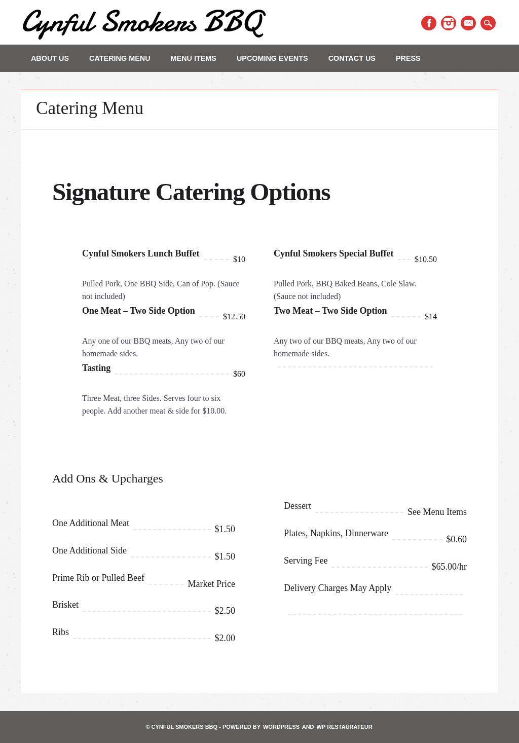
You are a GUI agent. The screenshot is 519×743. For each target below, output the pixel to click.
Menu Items (193, 58)
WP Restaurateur (345, 727)
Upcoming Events (272, 58)
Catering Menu (119, 58)
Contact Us (352, 58)
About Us (50, 58)
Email (468, 23)
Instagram (448, 23)
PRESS (408, 58)
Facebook (428, 23)
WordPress (281, 727)
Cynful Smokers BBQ (141, 21)
